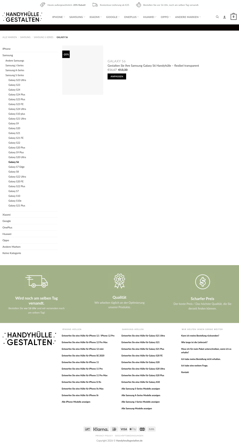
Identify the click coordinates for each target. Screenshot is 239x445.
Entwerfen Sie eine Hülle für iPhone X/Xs (81, 382)
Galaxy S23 (14, 84)
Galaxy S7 (13, 191)
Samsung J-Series (14, 65)
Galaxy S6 (13, 162)
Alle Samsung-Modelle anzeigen (136, 408)
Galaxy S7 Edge (16, 166)
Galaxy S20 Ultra (17, 157)
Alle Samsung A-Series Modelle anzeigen (140, 395)
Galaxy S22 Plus (16, 186)
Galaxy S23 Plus (16, 99)
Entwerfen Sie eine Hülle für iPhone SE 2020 (83, 355)
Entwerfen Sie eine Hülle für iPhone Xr (80, 395)
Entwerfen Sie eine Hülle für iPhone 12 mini (83, 349)
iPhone (58, 17)
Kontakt (185, 372)
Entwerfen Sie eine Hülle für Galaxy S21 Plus (142, 349)
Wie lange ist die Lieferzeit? (194, 342)
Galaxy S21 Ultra (17, 118)
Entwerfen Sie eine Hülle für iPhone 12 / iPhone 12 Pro (88, 335)
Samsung (77, 17)
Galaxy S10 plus (16, 113)
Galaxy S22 (14, 142)
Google (113, 17)
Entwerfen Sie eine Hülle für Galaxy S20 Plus (142, 375)
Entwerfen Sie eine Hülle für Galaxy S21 (140, 342)
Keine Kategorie (11, 252)
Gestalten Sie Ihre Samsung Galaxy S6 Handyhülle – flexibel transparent (153, 65)
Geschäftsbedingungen (129, 435)
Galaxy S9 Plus (16, 152)
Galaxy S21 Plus (16, 205)
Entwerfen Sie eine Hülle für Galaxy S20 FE (142, 355)
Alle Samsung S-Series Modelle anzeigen (140, 388)
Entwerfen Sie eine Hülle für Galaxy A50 (140, 382)
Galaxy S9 (13, 123)
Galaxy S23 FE (16, 104)
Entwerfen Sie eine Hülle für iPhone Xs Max (83, 388)
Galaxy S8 (13, 171)
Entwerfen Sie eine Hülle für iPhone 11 (80, 362)
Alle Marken (9, 37)
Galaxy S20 (14, 128)
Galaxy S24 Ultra (17, 109)
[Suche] (217, 17)
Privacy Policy (104, 435)
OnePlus (131, 17)
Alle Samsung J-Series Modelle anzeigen (140, 401)
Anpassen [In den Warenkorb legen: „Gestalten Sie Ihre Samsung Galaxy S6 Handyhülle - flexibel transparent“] (117, 76)
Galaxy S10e (14, 200)
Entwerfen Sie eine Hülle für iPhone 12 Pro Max (85, 342)
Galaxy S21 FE (16, 137)
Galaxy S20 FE (16, 181)
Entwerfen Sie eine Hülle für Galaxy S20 (140, 362)
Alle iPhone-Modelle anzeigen (76, 401)
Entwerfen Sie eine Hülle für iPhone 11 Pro (82, 368)
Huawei (149, 17)
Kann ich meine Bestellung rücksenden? (200, 335)
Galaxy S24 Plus (16, 94)
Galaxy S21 (14, 133)
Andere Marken (188, 17)
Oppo (166, 17)
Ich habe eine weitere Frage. (194, 365)
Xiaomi (95, 17)
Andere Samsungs (14, 60)
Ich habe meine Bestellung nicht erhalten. (201, 359)
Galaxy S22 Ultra (17, 176)
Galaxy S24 (14, 89)
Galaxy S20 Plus (16, 147)
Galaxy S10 (14, 195)
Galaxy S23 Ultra (17, 80)
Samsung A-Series (14, 70)
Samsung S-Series (43, 37)
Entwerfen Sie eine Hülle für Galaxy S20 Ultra (143, 368)
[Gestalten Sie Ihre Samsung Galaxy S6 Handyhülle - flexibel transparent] (82, 70)
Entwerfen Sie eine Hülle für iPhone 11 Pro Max (85, 375)
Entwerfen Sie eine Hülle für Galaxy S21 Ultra (143, 335)
